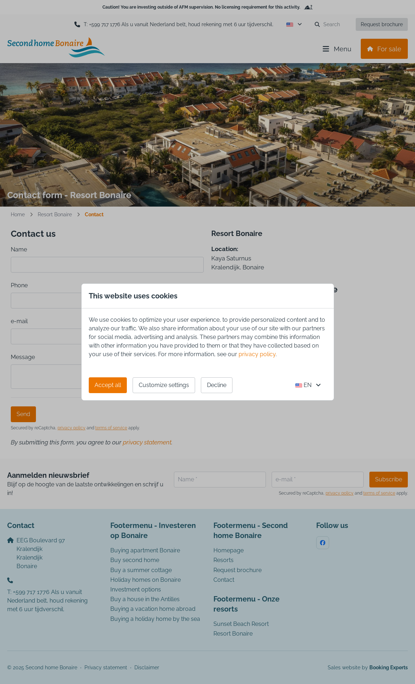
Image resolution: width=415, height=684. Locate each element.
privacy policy (257, 354)
